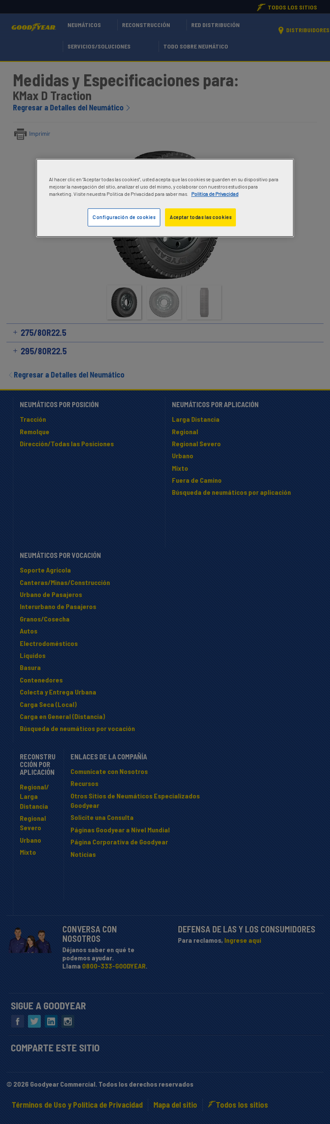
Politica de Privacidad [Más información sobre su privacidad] (214, 194)
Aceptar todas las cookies (200, 217)
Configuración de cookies (124, 217)
